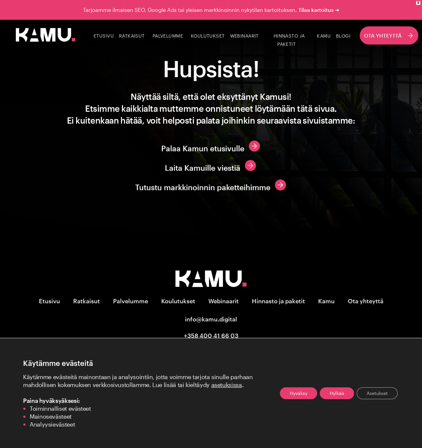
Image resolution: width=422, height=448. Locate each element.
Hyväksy (298, 393)
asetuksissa (226, 384)
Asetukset (377, 393)
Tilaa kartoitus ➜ (318, 10)
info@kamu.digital (211, 319)
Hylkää (337, 393)
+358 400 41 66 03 (211, 335)
